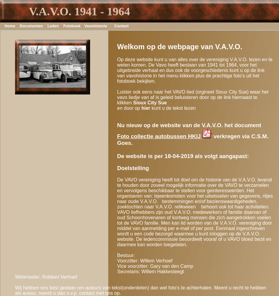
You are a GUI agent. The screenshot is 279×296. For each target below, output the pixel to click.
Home (10, 26)
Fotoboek (70, 26)
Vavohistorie (95, 26)
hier (145, 108)
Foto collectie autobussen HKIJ (164, 136)
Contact (121, 26)
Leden (53, 26)
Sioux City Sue (150, 102)
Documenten (31, 26)
